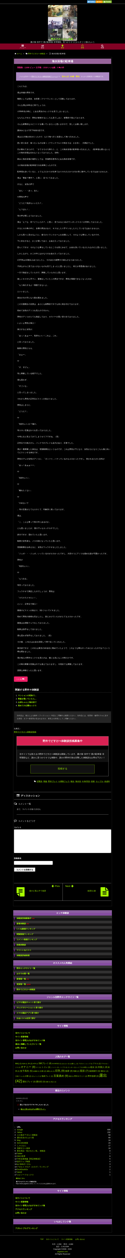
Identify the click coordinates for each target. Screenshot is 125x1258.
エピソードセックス (25, 1175)
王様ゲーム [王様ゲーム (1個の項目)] (20, 1076)
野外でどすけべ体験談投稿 (25, 732)
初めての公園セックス (27, 705)
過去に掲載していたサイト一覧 (28, 1044)
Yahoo (19, 1132)
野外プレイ (52, 781)
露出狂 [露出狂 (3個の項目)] (40, 1082)
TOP (41, 1239)
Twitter (19, 1153)
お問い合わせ (20, 1048)
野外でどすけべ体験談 (26, 989)
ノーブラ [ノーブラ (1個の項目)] (63, 1067)
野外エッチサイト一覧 (26, 968)
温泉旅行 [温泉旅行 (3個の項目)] (94, 1071)
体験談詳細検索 (23, 955)
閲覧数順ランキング (25, 934)
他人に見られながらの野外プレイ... (33, 1109)
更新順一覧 (24, 984)
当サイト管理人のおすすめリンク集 (30, 1040)
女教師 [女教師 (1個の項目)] (36, 1071)
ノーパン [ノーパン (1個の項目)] (55, 1067)
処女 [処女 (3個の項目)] (93, 1067)
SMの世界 (21, 1156)
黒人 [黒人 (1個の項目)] (53, 1082)
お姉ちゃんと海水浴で (27, 702)
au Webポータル (24, 1164)
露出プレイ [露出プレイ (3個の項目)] (29, 1082)
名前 (62, 858)
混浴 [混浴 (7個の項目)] (84, 1070)
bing (18, 1140)
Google (20, 1130)
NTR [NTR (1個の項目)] (35, 1063)
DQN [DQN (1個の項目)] (24, 1063)
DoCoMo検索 (22, 1143)
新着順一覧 (23, 979)
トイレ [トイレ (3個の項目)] (45, 1067)
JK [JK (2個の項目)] (30, 1064)
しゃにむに (21, 1145)
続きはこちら (20, 1178)
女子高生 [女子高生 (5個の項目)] (26, 1071)
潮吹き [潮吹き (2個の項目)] (104, 1071)
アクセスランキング (23, 1209)
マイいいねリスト (24, 950)
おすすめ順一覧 (23, 973)
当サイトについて (22, 1033)
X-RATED (86, 781)
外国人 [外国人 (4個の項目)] (102, 1067)
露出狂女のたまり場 (25, 1138)
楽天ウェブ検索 (23, 1161)
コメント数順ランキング (27, 939)
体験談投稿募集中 (26, 918)
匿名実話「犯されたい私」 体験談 (31, 1151)
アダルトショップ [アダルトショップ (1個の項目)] (85, 1063)
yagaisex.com (62, 1252)
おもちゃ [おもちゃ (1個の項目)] (66, 1063)
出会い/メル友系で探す (26, 1018)
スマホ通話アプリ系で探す (28, 1013)
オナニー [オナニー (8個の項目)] (28, 1066)
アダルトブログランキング (26, 1228)
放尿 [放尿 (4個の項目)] (69, 1071)
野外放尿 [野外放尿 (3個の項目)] (93, 1076)
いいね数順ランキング (26, 929)
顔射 (93, 781)
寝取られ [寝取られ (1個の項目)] (51, 1071)
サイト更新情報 (21, 1037)
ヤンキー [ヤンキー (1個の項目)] (72, 1067)
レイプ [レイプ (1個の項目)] (79, 1067)
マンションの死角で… (27, 695)
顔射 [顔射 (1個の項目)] (48, 1082)
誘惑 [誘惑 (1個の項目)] (71, 1076)
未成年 (107, 781)
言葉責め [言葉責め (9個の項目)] (61, 1075)
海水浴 (78, 781)
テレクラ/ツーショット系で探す (30, 1008)
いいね (21, 679)
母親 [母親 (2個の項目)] (76, 1071)
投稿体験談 (21, 945)
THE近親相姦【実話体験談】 (29, 1159)
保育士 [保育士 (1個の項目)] (86, 1067)
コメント (17, 827)
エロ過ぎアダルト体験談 (27, 1135)
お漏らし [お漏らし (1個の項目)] (74, 1063)
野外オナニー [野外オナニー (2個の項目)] (80, 1076)
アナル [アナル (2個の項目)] (97, 1064)
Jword (19, 1172)
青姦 (45, 781)
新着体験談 (23, 924)
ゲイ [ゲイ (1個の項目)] (38, 1067)
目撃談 (39, 781)
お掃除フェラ (63, 781)
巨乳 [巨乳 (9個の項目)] (60, 1070)
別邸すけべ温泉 (23, 1148)
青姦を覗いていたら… (27, 699)
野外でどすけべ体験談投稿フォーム (44, 76)
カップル (99, 781)
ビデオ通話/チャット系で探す (29, 1002)
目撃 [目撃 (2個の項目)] (28, 1076)
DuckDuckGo (22, 1169)
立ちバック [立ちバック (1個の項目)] (36, 1076)
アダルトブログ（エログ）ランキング (33, 1167)
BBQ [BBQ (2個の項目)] (18, 1064)
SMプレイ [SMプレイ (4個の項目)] (45, 1063)
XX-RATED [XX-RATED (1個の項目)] (56, 1063)
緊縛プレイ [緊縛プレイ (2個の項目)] (47, 1076)
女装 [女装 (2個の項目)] (43, 1071)
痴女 (72, 781)
